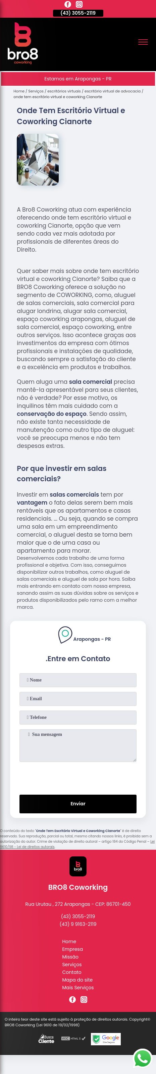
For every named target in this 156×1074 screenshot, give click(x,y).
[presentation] (78, 777)
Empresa (72, 949)
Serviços (72, 964)
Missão (70, 957)
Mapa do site (77, 980)
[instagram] (79, 5)
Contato (71, 972)
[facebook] (67, 5)
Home (69, 941)
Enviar (77, 803)
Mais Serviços (78, 987)
